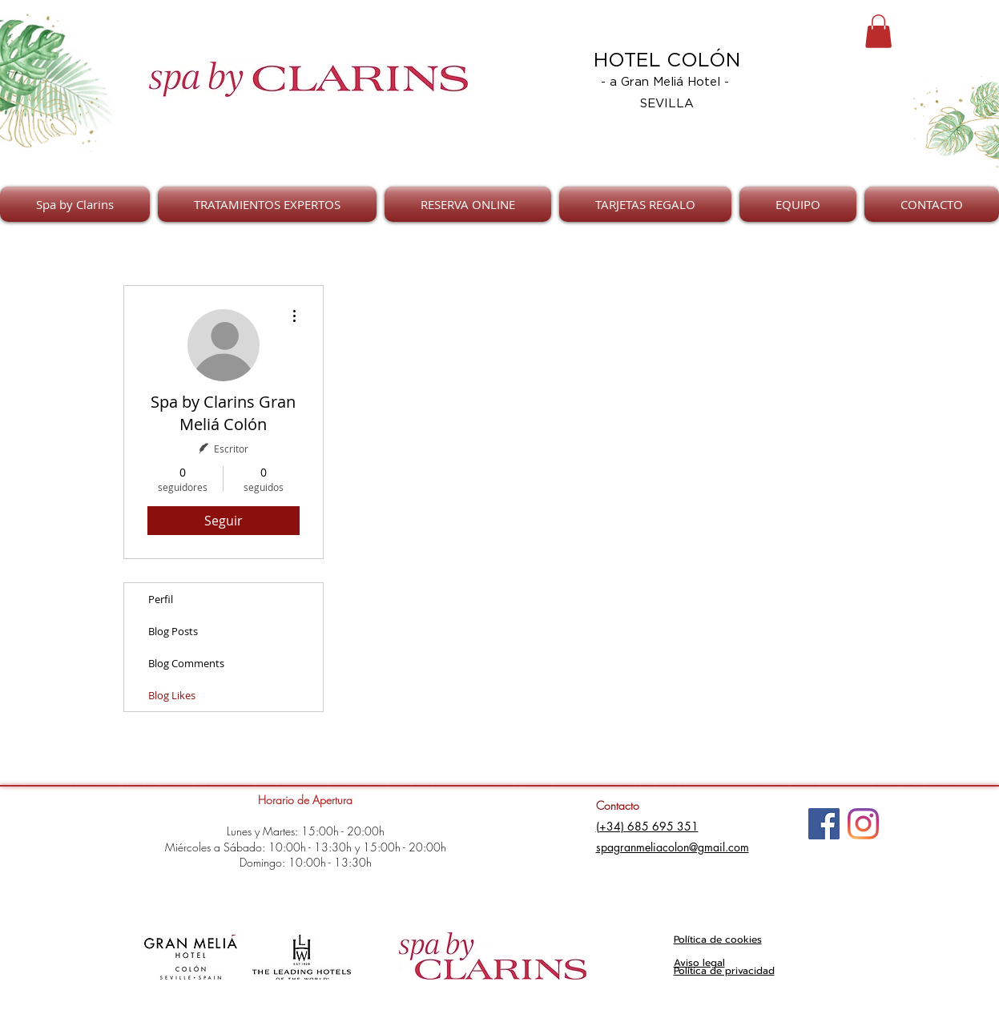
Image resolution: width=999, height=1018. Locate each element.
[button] (878, 31)
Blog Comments (186, 663)
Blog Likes (171, 695)
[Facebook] (824, 823)
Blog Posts (173, 631)
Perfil (160, 599)
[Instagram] (863, 823)
